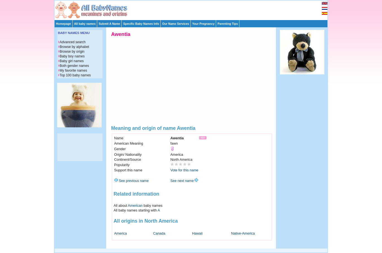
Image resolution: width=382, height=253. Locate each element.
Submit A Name (109, 23)
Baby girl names (72, 61)
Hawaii (197, 233)
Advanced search (72, 42)
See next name (184, 181)
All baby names (85, 23)
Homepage (63, 23)
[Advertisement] (193, 9)
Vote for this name (184, 170)
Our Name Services (175, 23)
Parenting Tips (227, 23)
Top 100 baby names (75, 75)
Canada (159, 233)
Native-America (243, 233)
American (135, 206)
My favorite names (73, 70)
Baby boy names (72, 56)
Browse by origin (72, 51)
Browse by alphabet (74, 47)
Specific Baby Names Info (141, 23)
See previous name (131, 181)
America (120, 233)
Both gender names (74, 66)
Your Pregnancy (203, 23)
